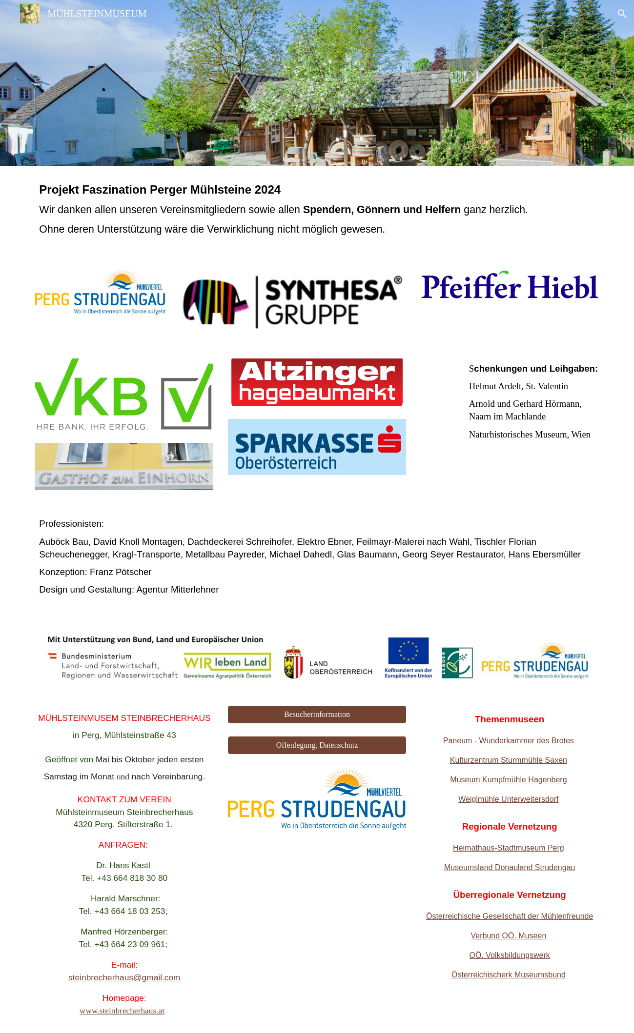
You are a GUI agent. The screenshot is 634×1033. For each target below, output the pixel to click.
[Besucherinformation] (317, 714)
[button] (622, 13)
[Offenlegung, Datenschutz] (317, 745)
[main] (316, 212)
